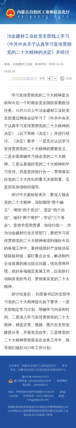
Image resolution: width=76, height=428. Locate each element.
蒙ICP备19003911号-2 (38, 376)
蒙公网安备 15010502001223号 (30, 381)
